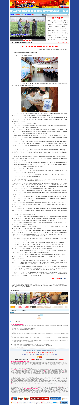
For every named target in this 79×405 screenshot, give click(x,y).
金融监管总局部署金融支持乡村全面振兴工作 (57, 30)
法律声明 (32, 350)
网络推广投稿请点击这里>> (63, 42)
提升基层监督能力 (57, 18)
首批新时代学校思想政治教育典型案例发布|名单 (58, 39)
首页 (12, 42)
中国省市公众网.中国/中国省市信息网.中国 (23, 42)
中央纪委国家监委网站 (55, 49)
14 (42, 36)
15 (44, 36)
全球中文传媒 (20, 3)
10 (35, 36)
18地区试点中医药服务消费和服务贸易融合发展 (58, 20)
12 (39, 36)
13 (40, 36)
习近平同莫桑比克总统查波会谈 (40, 306)
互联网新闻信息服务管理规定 (29, 328)
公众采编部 (29, 350)
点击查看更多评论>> (65, 312)
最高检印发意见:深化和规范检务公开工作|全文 (58, 37)
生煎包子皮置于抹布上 (60, 306)
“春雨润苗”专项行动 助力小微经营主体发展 (57, 35)
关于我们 (24, 350)
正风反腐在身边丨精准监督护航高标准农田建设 (58, 33)
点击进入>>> (33, 14)
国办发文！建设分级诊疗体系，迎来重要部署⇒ (58, 28)
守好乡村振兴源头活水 (20, 306)
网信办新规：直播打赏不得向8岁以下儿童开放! (58, 24)
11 (37, 36)
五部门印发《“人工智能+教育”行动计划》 (57, 26)
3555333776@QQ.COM (19, 14)
